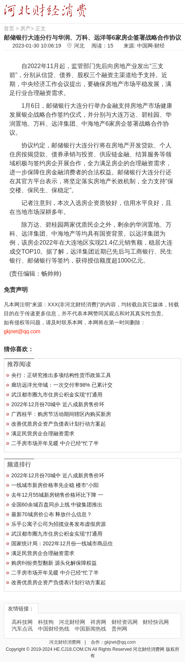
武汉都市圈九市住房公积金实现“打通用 (56, 395)
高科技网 (22, 622)
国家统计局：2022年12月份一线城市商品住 (62, 543)
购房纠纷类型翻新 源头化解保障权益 (54, 563)
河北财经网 (72, 622)
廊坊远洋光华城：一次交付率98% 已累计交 (62, 385)
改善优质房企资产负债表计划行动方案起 (58, 424)
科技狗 (46, 622)
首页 (9, 28)
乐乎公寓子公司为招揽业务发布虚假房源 (58, 524)
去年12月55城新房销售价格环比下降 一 (57, 495)
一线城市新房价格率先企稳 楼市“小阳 (55, 485)
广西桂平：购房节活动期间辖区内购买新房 (61, 414)
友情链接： (21, 609)
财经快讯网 (156, 622)
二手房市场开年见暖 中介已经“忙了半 (55, 443)
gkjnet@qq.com (120, 642)
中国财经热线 (53, 629)
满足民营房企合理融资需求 (42, 433)
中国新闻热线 (90, 629)
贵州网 (119, 629)
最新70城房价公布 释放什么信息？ (51, 514)
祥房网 (98, 622)
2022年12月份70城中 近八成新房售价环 (57, 404)
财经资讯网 (124, 622)
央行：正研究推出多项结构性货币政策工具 (61, 375)
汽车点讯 (22, 629)
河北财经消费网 (65, 642)
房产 (25, 28)
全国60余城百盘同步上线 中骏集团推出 (56, 505)
